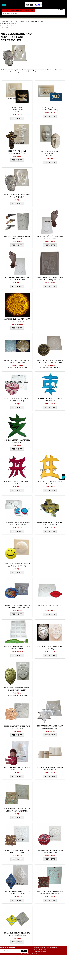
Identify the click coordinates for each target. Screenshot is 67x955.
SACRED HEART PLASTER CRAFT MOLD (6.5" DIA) (17, 400)
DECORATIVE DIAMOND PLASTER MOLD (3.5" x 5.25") (17, 892)
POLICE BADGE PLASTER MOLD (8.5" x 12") (49, 648)
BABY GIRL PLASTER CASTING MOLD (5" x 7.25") (17, 768)
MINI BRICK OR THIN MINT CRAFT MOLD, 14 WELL (17, 648)
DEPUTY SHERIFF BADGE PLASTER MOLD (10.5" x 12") (50, 727)
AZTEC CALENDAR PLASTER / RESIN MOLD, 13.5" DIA (17, 361)
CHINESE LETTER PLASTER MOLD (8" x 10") (17, 482)
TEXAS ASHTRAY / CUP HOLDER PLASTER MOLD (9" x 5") (17, 524)
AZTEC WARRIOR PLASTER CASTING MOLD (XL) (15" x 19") (50, 279)
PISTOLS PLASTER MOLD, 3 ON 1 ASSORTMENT (17, 237)
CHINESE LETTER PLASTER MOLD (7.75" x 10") (50, 482)
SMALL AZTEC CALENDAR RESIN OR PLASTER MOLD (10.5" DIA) (50, 362)
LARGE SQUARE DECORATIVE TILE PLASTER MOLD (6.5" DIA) (17, 810)
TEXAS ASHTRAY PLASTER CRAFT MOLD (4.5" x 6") (50, 524)
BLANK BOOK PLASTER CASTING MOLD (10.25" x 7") (50, 768)
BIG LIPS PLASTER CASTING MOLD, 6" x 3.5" (50, 606)
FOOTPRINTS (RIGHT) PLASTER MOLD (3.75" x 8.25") (17, 278)
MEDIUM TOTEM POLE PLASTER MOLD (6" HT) (17, 152)
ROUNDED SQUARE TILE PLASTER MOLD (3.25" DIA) (17, 851)
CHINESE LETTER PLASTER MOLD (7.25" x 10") (50, 400)
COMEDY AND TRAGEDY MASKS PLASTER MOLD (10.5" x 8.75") (17, 606)
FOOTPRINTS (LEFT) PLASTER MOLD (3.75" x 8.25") (50, 237)
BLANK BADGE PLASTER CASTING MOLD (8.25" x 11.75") (17, 689)
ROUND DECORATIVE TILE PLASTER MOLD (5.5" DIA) (50, 851)
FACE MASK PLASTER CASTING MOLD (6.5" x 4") (49, 153)
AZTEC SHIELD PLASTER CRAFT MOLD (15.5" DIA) (17, 320)
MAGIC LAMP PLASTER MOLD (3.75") (17, 110)
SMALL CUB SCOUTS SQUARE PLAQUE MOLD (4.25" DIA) (17, 934)
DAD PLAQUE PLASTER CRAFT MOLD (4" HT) (50, 109)
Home (2, 21)
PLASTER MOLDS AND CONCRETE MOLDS (18, 21)
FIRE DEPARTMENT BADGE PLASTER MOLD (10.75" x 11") (17, 727)
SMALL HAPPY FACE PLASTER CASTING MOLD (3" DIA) (17, 565)
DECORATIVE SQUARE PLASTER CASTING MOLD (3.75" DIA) (50, 893)
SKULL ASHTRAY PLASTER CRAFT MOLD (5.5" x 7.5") (17, 196)
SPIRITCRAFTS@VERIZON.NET (48, 947)
